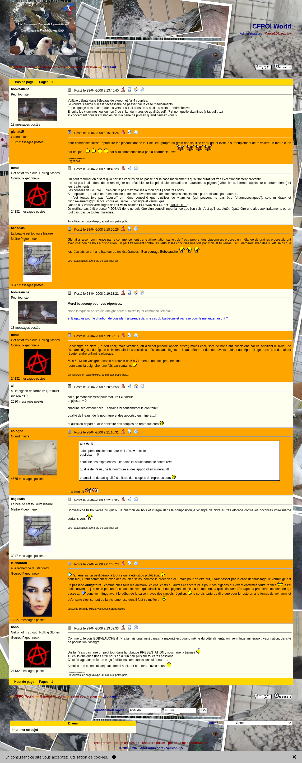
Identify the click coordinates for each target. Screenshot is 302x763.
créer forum (102, 743)
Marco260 (271, 33)
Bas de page (24, 82)
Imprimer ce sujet (25, 730)
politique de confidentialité (188, 743)
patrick (286, 33)
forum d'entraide (126, 743)
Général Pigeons (52, 67)
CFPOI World (24, 67)
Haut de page (24, 682)
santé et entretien (84, 67)
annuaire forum (153, 743)
